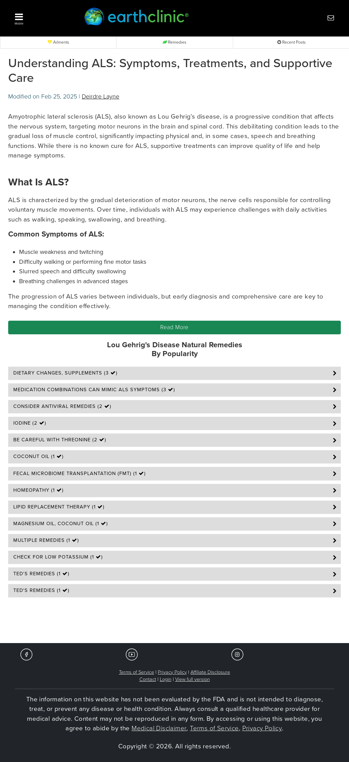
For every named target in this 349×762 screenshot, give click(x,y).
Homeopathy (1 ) (38, 490)
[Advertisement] (174, 622)
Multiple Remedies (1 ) (46, 540)
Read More (174, 327)
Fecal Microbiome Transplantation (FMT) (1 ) (79, 473)
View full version (192, 679)
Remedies (174, 42)
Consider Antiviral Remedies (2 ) (62, 406)
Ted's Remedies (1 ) (41, 574)
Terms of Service (136, 672)
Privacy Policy (172, 672)
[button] (41, 17)
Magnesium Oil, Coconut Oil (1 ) (60, 524)
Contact (147, 679)
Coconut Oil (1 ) (38, 456)
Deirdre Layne (100, 96)
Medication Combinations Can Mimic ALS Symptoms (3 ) (94, 390)
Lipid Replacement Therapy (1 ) (59, 507)
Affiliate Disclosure (210, 672)
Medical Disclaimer (159, 728)
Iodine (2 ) (29, 423)
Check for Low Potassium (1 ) (58, 557)
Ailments (58, 42)
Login (165, 679)
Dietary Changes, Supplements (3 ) (65, 373)
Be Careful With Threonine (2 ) (59, 440)
